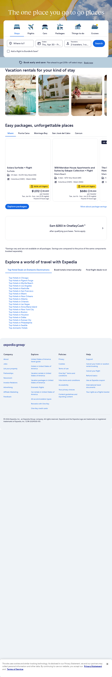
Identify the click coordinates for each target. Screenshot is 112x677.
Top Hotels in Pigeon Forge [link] (21, 387)
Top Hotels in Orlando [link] (19, 409)
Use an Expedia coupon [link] (95, 487)
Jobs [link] (5, 471)
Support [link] (89, 466)
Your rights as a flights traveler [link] (98, 499)
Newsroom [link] (8, 485)
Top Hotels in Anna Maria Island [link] (23, 414)
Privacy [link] (61, 466)
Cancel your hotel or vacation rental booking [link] (97, 472)
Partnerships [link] (8, 480)
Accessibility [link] (63, 492)
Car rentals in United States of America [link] (42, 500)
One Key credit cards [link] (39, 516)
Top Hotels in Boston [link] (18, 419)
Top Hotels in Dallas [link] (17, 424)
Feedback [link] (7, 504)
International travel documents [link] (93, 493)
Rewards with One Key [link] (40, 511)
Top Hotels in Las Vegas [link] (19, 411)
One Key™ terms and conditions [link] (67, 481)
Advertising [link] (8, 494)
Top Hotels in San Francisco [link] (21, 398)
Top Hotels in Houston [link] (19, 422)
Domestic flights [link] (37, 494)
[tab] (17, 28)
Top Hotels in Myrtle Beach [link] (21, 390)
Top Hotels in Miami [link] (18, 401)
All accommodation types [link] (41, 506)
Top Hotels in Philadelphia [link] (20, 430)
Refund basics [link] (91, 483)
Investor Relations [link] (10, 490)
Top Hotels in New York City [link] (21, 416)
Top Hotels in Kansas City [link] (20, 427)
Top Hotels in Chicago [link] (18, 385)
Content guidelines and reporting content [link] (68, 502)
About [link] (6, 466)
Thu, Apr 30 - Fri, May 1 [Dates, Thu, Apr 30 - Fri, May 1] (52, 44)
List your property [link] (10, 476)
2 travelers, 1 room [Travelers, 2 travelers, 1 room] (80, 44)
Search (99, 43)
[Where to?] (20, 43)
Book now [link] (88, 62)
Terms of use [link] (64, 476)
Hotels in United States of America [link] (41, 474)
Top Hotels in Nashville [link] (19, 395)
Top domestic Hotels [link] (18, 435)
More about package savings (93, 206)
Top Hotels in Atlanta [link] (18, 406)
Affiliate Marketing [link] (11, 499)
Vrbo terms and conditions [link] (69, 487)
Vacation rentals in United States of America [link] (41, 481)
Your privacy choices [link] (67, 497)
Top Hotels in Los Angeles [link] (20, 393)
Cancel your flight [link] (93, 478)
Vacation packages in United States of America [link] (42, 488)
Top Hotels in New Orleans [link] (21, 403)
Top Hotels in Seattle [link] (18, 432)
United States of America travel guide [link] (41, 467)
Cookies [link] (62, 471)
